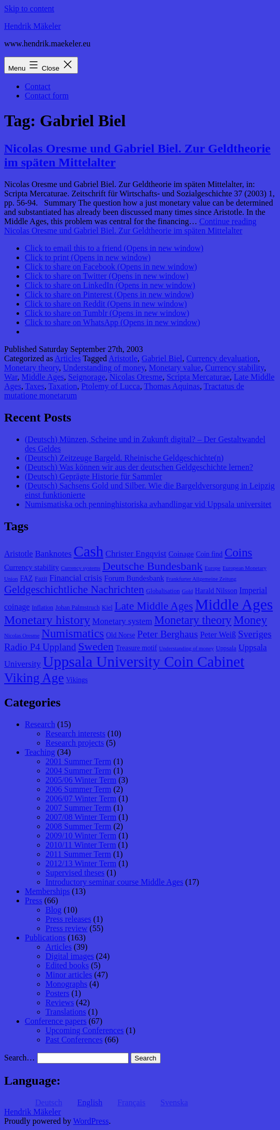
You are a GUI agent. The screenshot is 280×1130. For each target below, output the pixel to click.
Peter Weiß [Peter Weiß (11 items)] (218, 634)
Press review (66, 928)
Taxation (62, 386)
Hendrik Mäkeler (32, 26)
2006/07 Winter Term (80, 798)
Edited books (67, 965)
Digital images (69, 956)
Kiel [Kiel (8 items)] (107, 607)
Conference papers (56, 1021)
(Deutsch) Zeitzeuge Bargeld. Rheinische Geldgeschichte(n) (124, 457)
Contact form (47, 95)
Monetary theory (31, 367)
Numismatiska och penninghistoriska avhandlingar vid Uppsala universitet (148, 504)
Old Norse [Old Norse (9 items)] (120, 635)
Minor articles (68, 974)
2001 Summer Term (78, 761)
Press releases (68, 919)
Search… (19, 1057)
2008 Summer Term (78, 826)
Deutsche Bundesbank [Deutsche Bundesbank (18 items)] (152, 566)
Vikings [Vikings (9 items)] (77, 680)
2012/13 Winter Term (80, 863)
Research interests (75, 733)
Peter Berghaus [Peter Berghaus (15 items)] (167, 634)
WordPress (90, 1121)
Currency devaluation (222, 358)
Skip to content (29, 8)
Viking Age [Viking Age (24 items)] (34, 677)
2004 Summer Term (78, 770)
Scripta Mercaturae (197, 377)
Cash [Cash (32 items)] (89, 551)
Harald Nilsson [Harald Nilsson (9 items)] (216, 591)
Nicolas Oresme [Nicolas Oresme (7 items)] (21, 635)
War (11, 377)
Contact (38, 86)
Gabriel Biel (162, 358)
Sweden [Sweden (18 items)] (96, 646)
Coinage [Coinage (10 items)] (181, 554)
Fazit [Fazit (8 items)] (41, 578)
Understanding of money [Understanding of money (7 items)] (186, 648)
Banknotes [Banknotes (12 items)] (53, 554)
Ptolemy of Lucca (110, 386)
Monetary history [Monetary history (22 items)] (47, 620)
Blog (53, 909)
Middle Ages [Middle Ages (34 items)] (234, 604)
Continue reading (130, 226)
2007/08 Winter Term (80, 817)
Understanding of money (104, 367)
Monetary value (175, 367)
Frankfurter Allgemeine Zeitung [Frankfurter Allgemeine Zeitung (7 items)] (201, 579)
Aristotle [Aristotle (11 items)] (18, 553)
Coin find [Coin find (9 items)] (209, 554)
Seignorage (86, 377)
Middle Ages (43, 377)
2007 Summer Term (78, 807)
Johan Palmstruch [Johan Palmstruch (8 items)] (77, 607)
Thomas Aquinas (172, 386)
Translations (65, 1011)
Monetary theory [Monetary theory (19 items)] (192, 620)
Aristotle (122, 358)
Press (33, 900)
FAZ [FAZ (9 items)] (26, 578)
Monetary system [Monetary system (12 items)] (122, 621)
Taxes (34, 386)
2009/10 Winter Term (80, 835)
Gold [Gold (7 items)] (187, 591)
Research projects (74, 742)
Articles (68, 358)
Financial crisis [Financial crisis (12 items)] (76, 578)
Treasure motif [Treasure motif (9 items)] (136, 648)
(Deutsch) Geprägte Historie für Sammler (93, 476)
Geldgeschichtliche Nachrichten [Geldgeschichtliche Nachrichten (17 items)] (74, 589)
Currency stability (234, 367)
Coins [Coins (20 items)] (238, 552)
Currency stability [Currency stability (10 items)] (31, 567)
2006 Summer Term (78, 789)
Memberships (47, 891)
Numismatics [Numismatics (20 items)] (72, 633)
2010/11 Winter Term (80, 844)
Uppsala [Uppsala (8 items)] (226, 648)
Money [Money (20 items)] (250, 620)
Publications (45, 937)
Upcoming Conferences (84, 1030)
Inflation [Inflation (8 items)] (42, 607)
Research (40, 724)
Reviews (59, 1002)
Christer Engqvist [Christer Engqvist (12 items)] (135, 554)
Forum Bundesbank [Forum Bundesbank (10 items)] (134, 578)
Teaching (40, 752)
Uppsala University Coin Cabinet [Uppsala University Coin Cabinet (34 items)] (143, 661)
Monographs (66, 984)
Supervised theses (74, 872)
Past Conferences (74, 1039)
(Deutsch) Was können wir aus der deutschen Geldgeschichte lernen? (139, 467)
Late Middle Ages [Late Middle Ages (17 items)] (154, 606)
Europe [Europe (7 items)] (213, 568)
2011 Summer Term (78, 854)
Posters (57, 993)
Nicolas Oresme (136, 377)
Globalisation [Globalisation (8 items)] (163, 591)
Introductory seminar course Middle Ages (114, 882)
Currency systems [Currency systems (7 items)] (80, 568)
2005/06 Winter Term (80, 779)
